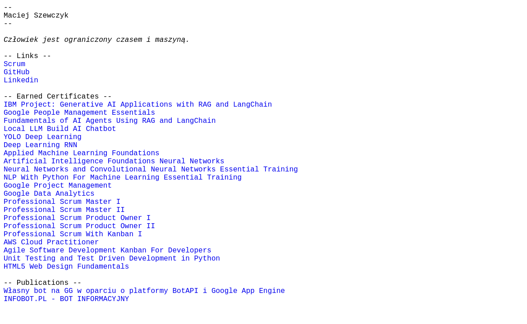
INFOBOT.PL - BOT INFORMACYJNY (66, 299)
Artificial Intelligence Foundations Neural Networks (114, 162)
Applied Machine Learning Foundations (82, 153)
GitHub (17, 72)
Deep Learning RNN (40, 145)
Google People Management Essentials (79, 113)
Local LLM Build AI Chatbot (60, 129)
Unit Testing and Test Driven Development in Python (112, 259)
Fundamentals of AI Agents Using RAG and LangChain (109, 121)
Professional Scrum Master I (62, 202)
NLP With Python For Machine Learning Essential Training (123, 178)
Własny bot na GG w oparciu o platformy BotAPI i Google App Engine (144, 291)
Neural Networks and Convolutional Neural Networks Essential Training (151, 170)
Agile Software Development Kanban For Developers (107, 251)
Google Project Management (58, 186)
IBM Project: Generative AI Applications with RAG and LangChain (138, 105)
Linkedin (21, 80)
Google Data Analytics (49, 194)
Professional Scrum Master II (64, 210)
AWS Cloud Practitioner (51, 242)
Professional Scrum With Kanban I (73, 234)
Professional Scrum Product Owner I (77, 218)
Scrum (14, 64)
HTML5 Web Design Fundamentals (66, 267)
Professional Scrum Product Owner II (79, 226)
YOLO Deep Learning (43, 137)
